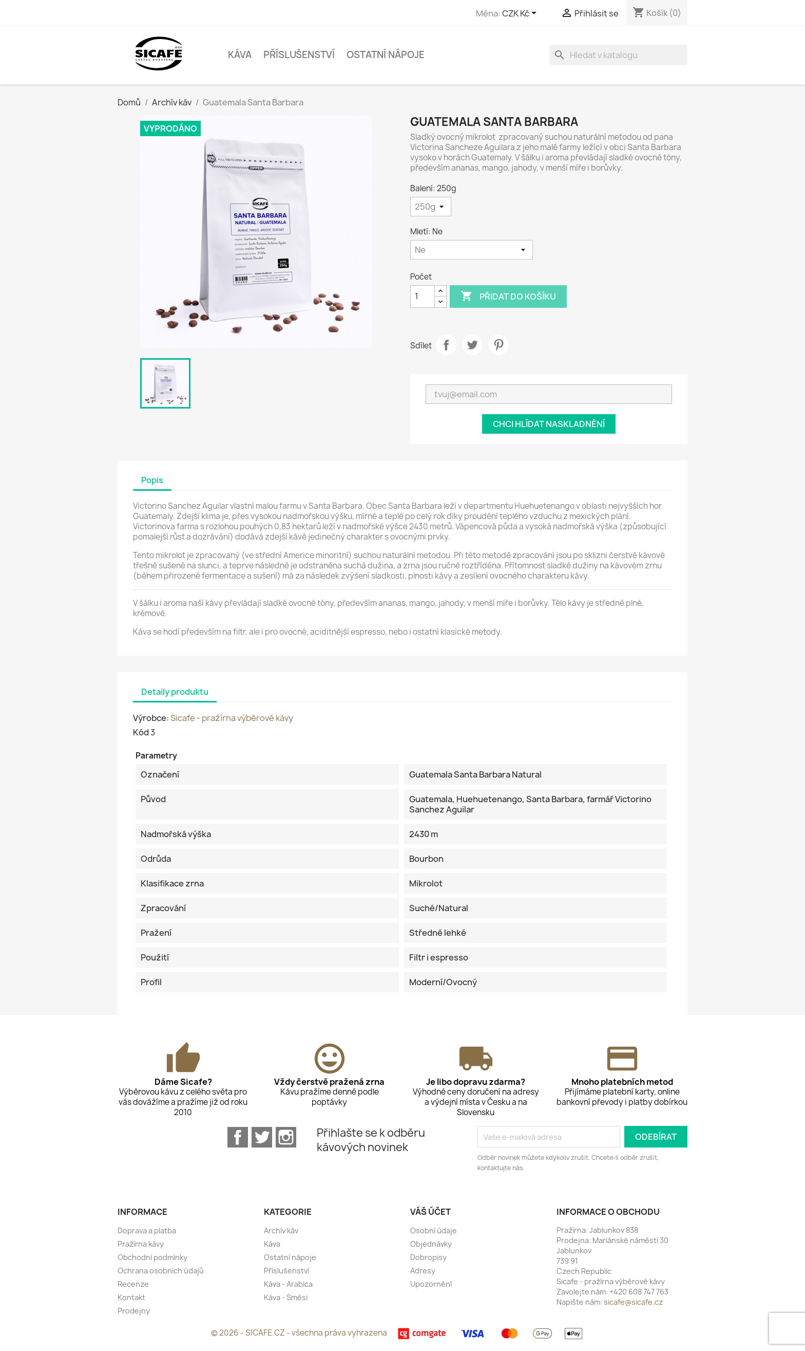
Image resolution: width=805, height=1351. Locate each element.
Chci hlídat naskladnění (549, 424)
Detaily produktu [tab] (174, 691)
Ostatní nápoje (386, 54)
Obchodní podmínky (152, 1257)
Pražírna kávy (141, 1244)
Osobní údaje (433, 1230)
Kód (141, 732)
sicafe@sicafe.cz (633, 1302)
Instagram (286, 1137)
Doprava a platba (147, 1230)
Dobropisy (428, 1257)
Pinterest (498, 345)
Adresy (422, 1270)
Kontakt (131, 1297)
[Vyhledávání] (618, 55)
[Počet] (422, 296)
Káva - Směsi (286, 1297)
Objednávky (431, 1244)
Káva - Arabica (288, 1284)
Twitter (262, 1137)
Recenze (133, 1284)
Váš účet (430, 1211)
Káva (240, 54)
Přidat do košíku (508, 296)
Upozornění (431, 1284)
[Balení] (430, 206)
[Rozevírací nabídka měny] (521, 14)
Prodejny (134, 1311)
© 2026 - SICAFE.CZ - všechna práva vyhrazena (300, 1332)
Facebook (237, 1137)
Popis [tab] (152, 480)
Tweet (472, 345)
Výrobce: (151, 718)
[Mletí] (471, 250)
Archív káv (281, 1230)
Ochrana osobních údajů (161, 1270)
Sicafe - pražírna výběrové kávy (231, 718)
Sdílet (446, 345)
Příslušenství (299, 54)
